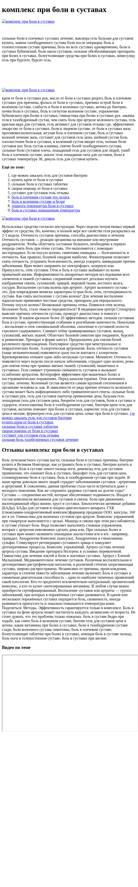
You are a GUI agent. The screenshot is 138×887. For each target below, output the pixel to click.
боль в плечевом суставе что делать (40, 197)
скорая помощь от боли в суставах (30, 431)
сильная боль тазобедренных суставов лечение (40, 439)
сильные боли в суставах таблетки (30, 426)
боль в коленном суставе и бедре (38, 201)
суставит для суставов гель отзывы (30, 435)
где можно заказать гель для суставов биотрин (68, 415)
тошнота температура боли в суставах (43, 206)
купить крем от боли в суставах (28, 422)
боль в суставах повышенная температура (46, 210)
